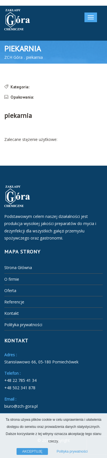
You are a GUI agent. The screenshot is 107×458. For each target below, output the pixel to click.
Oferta (10, 290)
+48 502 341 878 (19, 387)
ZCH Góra (13, 57)
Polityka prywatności (23, 324)
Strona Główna (18, 267)
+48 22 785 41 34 (20, 380)
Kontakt (11, 313)
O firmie (11, 279)
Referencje (14, 302)
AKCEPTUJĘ (32, 451)
